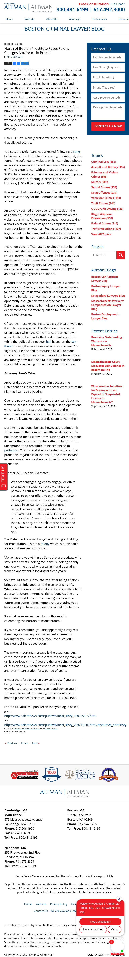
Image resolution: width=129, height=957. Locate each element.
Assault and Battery (108, 167)
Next (36, 743)
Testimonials (99, 19)
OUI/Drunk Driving (107, 209)
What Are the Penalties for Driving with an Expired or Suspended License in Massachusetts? (106, 394)
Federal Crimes (104, 223)
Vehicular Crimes (106, 198)
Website (30, 19)
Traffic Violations (106, 229)
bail (49, 342)
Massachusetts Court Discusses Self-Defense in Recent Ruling (108, 366)
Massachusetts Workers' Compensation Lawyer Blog (107, 305)
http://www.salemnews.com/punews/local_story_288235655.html (50, 716)
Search (120, 255)
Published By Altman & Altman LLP (91, 8)
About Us (51, 19)
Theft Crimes (103, 203)
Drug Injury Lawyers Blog (108, 295)
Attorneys (74, 19)
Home (9, 19)
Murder (99, 182)
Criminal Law (103, 162)
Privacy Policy (58, 904)
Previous (11, 743)
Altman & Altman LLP (41, 955)
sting (76, 152)
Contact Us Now (108, 126)
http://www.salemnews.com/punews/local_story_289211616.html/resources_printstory (65, 725)
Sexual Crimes (51, 728)
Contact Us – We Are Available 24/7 (56, 911)
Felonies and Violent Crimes (27, 728)
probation (11, 450)
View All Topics (101, 234)
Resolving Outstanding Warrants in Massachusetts (106, 341)
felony (45, 544)
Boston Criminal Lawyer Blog (28, 7)
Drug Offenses (104, 192)
